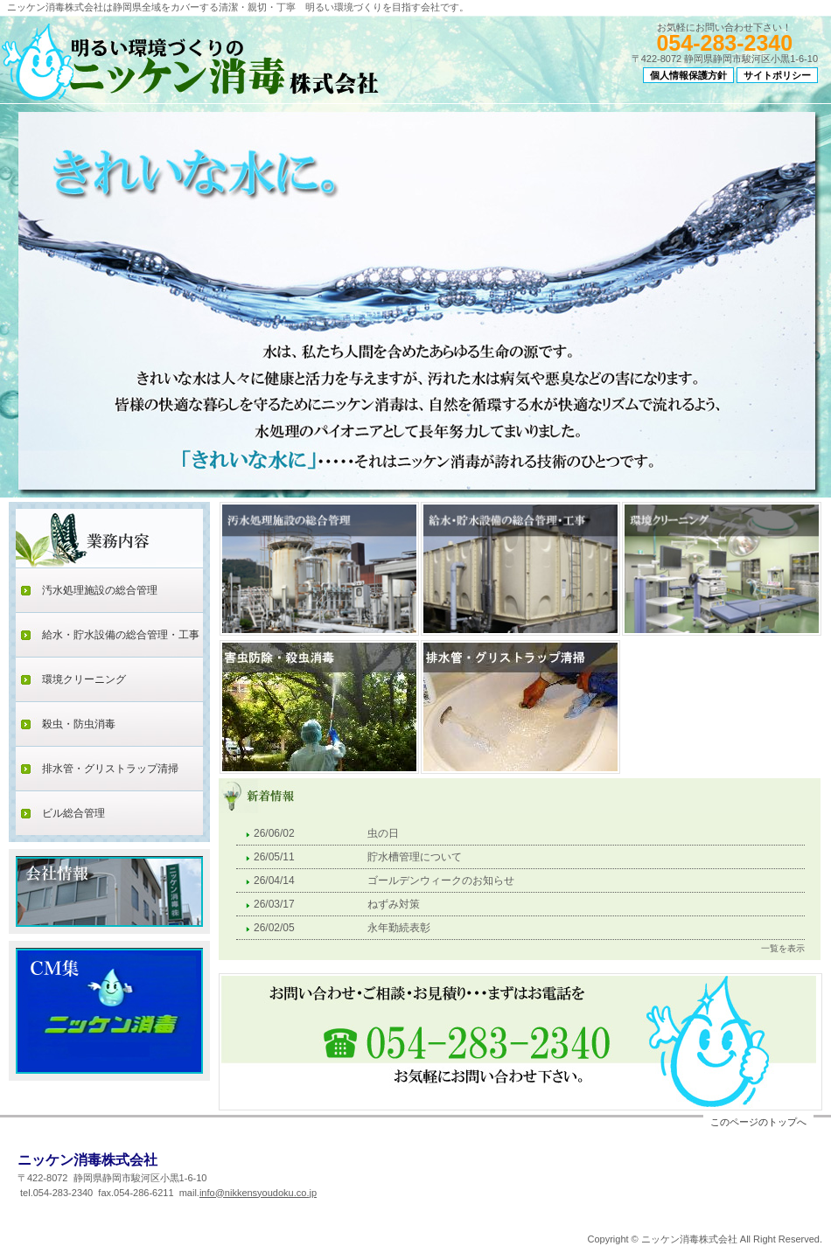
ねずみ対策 (393, 904)
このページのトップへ (758, 1122)
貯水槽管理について (414, 857)
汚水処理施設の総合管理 (99, 590)
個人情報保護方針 (688, 75)
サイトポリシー (777, 75)
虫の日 (383, 833)
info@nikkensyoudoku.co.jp (258, 1192)
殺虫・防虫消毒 (78, 724)
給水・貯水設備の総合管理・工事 (120, 635)
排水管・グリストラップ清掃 (110, 768)
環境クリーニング (84, 679)
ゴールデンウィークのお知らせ (440, 880)
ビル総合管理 (73, 813)
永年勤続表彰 (398, 928)
